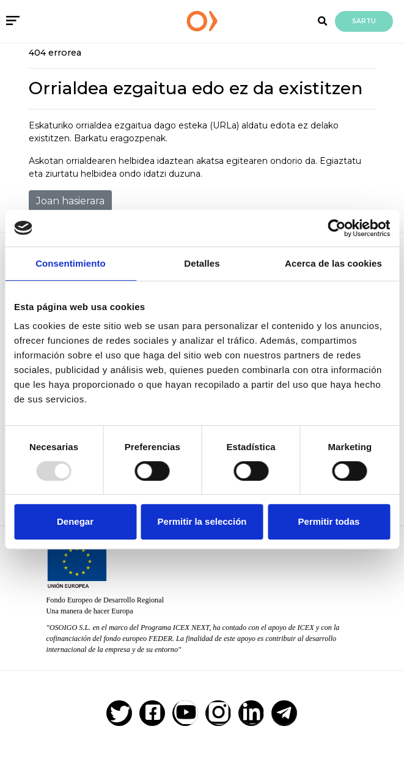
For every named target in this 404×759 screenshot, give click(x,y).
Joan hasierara (70, 201)
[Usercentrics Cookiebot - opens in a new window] (336, 228)
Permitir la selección (202, 521)
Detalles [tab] (201, 263)
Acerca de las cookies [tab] (333, 263)
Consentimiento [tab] (70, 263)
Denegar (75, 521)
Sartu (364, 21)
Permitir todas (329, 521)
